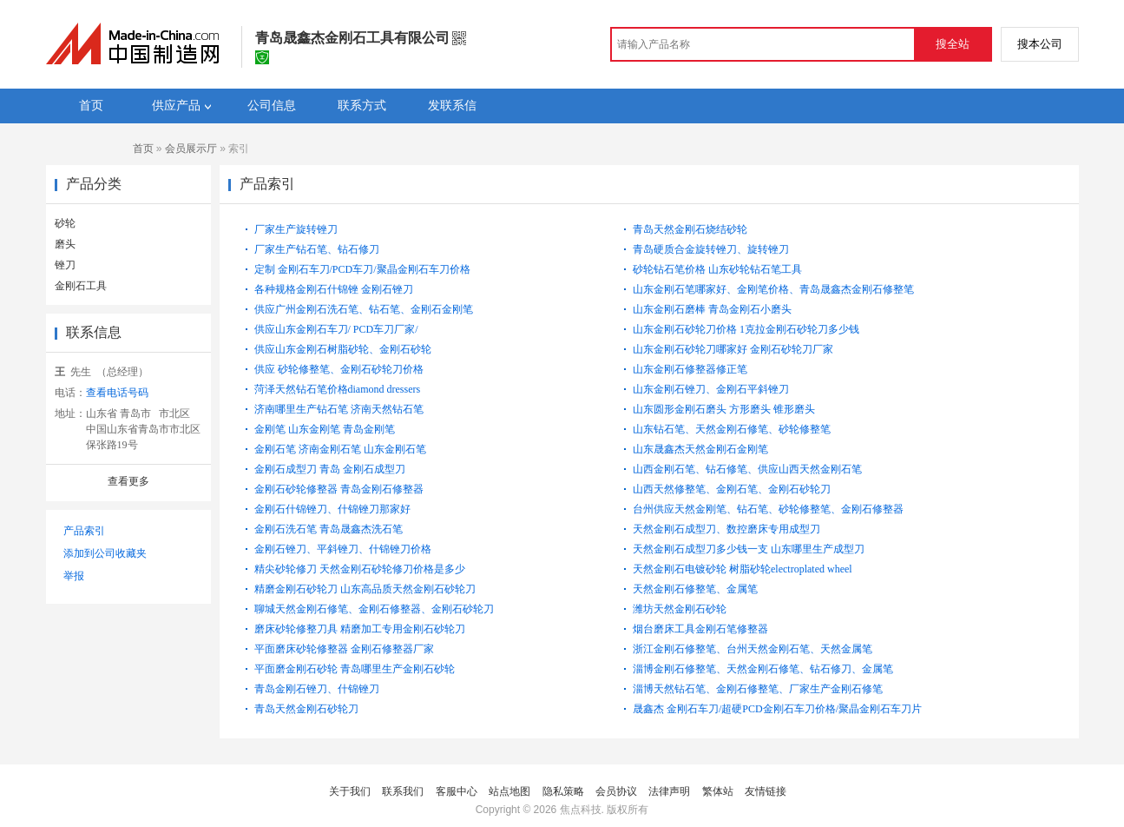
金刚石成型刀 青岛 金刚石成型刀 (329, 469)
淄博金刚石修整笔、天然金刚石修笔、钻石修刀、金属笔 (763, 669)
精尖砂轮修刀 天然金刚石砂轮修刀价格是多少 (359, 569)
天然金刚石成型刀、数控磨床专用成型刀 (726, 529)
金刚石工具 (81, 286)
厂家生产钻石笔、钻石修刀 (316, 249)
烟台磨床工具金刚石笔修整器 (700, 629)
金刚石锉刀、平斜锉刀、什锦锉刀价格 (342, 549)
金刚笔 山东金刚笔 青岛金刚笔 (324, 429)
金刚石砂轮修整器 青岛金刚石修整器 (339, 489)
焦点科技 (580, 810)
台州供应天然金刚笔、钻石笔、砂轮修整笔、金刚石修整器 (768, 509)
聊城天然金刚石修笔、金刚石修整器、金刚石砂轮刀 (374, 609)
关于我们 (350, 791)
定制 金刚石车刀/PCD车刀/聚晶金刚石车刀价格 (362, 269)
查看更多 (128, 481)
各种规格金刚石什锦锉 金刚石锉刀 (333, 289)
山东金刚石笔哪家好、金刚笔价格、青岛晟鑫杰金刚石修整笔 (773, 289)
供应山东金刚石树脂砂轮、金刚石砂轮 (342, 349)
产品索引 (84, 531)
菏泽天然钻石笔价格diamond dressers (337, 389)
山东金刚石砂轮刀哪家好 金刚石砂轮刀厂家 (733, 349)
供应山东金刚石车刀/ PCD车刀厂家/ (336, 329)
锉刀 (65, 265)
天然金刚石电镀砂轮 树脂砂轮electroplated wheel (742, 569)
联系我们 (403, 791)
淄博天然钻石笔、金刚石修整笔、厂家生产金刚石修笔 (758, 689)
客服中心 (456, 791)
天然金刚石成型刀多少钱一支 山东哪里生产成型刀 (748, 549)
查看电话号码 (117, 393)
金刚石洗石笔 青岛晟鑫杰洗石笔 (328, 529)
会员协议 (616, 791)
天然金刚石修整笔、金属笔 (695, 589)
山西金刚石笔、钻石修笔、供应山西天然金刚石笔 (747, 469)
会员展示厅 (191, 148)
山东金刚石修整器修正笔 (690, 369)
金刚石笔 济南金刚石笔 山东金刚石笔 (340, 449)
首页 (143, 148)
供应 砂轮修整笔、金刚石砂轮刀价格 (339, 369)
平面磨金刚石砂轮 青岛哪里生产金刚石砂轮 (354, 669)
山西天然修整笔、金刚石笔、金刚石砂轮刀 (732, 489)
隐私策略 (563, 791)
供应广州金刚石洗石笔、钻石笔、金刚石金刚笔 (363, 309)
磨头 (65, 244)
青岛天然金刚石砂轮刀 (306, 709)
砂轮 (65, 223)
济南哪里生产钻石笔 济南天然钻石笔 (339, 409)
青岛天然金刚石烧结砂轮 (690, 229)
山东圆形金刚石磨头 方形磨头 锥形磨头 (724, 409)
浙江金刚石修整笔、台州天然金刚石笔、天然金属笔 (752, 649)
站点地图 (509, 791)
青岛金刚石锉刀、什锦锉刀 (316, 689)
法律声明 (669, 791)
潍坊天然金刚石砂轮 (679, 609)
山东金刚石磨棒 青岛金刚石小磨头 (712, 309)
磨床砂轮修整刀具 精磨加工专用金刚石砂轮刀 (359, 629)
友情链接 (765, 791)
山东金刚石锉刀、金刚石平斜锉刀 (711, 389)
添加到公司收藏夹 (105, 553)
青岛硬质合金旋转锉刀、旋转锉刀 (711, 249)
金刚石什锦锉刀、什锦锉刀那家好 (332, 509)
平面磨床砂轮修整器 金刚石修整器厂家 (344, 649)
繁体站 (717, 791)
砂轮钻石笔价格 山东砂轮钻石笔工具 (717, 269)
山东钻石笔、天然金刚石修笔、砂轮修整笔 (732, 429)
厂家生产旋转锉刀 (296, 229)
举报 (73, 576)
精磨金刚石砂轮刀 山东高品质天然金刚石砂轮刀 (365, 589)
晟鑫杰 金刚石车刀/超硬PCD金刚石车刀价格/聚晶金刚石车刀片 (777, 709)
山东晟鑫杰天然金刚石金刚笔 (700, 449)
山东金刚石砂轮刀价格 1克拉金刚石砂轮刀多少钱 (746, 329)
